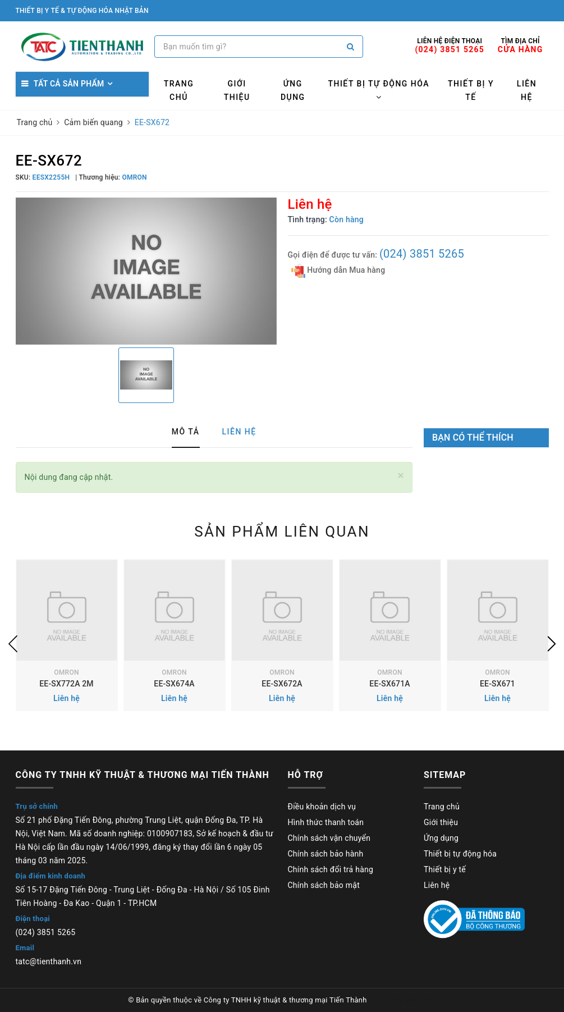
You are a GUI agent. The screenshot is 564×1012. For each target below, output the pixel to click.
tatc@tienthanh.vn (49, 961)
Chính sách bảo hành (326, 853)
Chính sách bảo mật (324, 885)
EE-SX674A (174, 683)
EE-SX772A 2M (66, 683)
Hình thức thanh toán (326, 822)
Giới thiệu (237, 90)
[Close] (401, 476)
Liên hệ (527, 90)
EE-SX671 (497, 683)
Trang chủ (179, 90)
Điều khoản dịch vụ (322, 806)
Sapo (427, 1000)
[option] (146, 271)
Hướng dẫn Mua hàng (338, 271)
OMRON (66, 672)
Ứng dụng (293, 90)
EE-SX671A (389, 683)
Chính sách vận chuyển (329, 838)
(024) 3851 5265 (421, 253)
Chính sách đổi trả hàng (331, 869)
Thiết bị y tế (471, 90)
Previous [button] (12, 643)
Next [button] (551, 643)
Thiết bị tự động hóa (378, 90)
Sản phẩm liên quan (282, 531)
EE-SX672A (282, 683)
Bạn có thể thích (472, 437)
